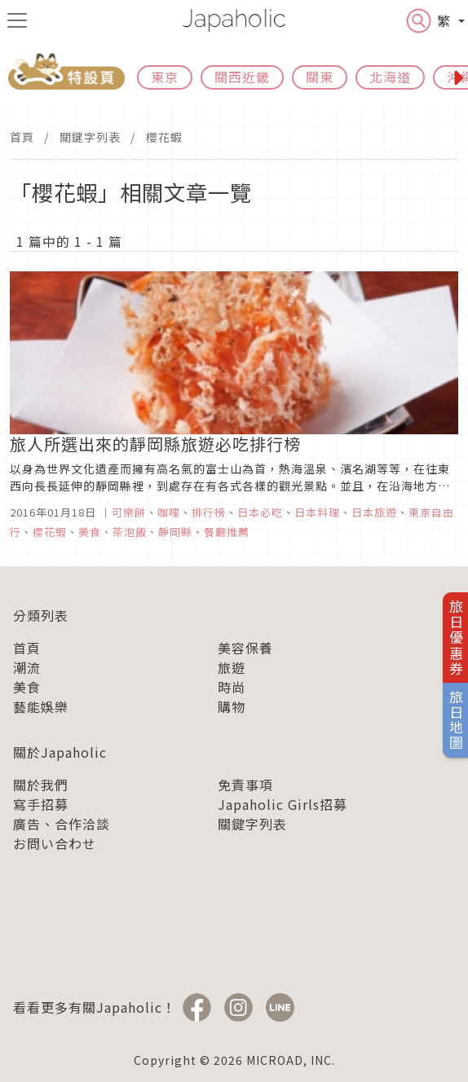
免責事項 (245, 784)
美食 (27, 687)
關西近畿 (242, 76)
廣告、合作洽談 (61, 823)
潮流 (27, 667)
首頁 (22, 137)
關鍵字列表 (90, 137)
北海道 (390, 76)
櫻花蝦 (164, 137)
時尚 (231, 687)
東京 (165, 76)
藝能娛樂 (40, 706)
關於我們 (40, 784)
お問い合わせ (54, 843)
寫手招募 (40, 804)
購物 (231, 706)
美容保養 (245, 648)
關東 (319, 76)
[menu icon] (17, 20)
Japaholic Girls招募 (282, 804)
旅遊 (231, 667)
